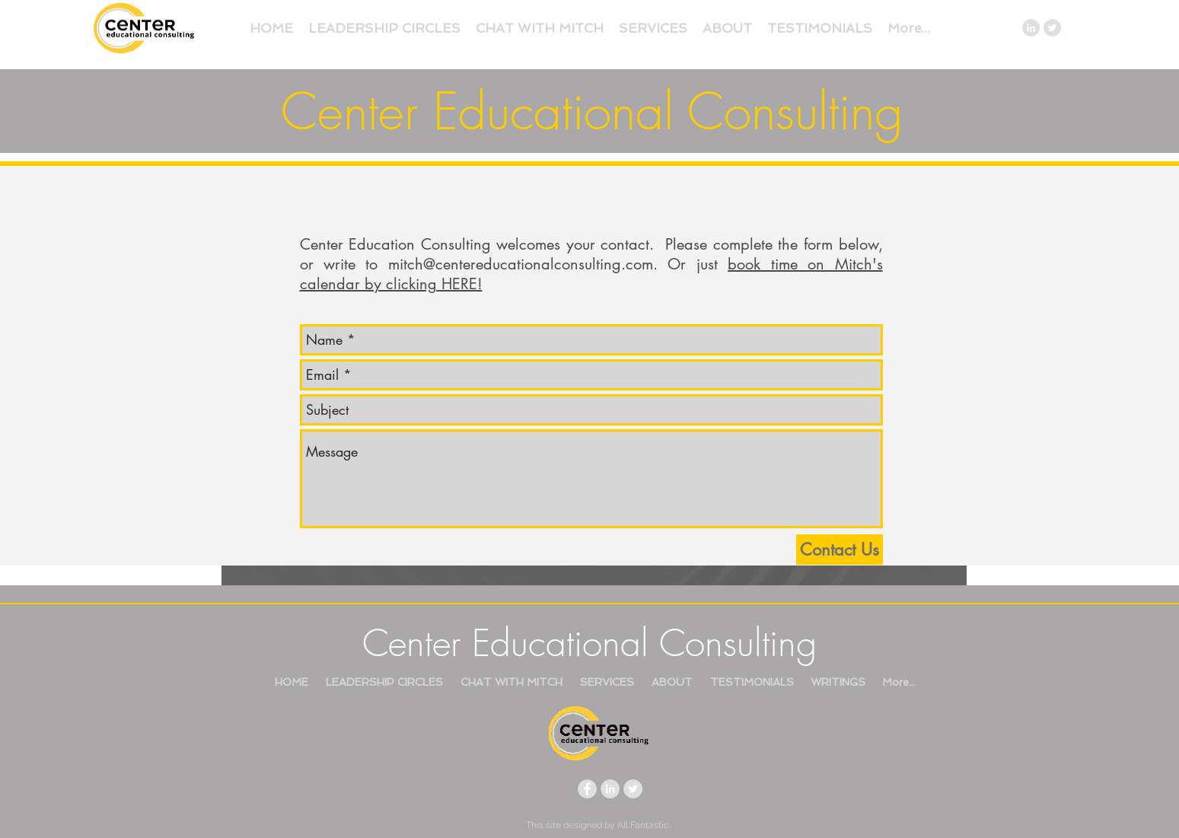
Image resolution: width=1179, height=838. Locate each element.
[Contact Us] (839, 549)
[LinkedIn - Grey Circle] (1031, 28)
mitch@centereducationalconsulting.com (520, 264)
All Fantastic (643, 825)
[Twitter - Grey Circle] (1052, 28)
